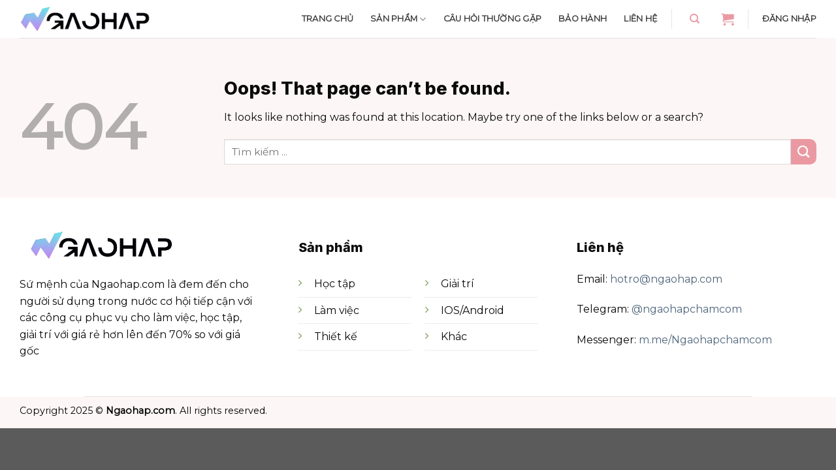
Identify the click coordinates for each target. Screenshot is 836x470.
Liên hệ (641, 19)
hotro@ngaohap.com (666, 279)
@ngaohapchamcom (687, 309)
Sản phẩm (398, 19)
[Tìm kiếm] (695, 19)
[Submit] (803, 151)
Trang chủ (327, 19)
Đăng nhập (789, 19)
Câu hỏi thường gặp (492, 19)
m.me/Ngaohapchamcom (705, 340)
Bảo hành (582, 19)
